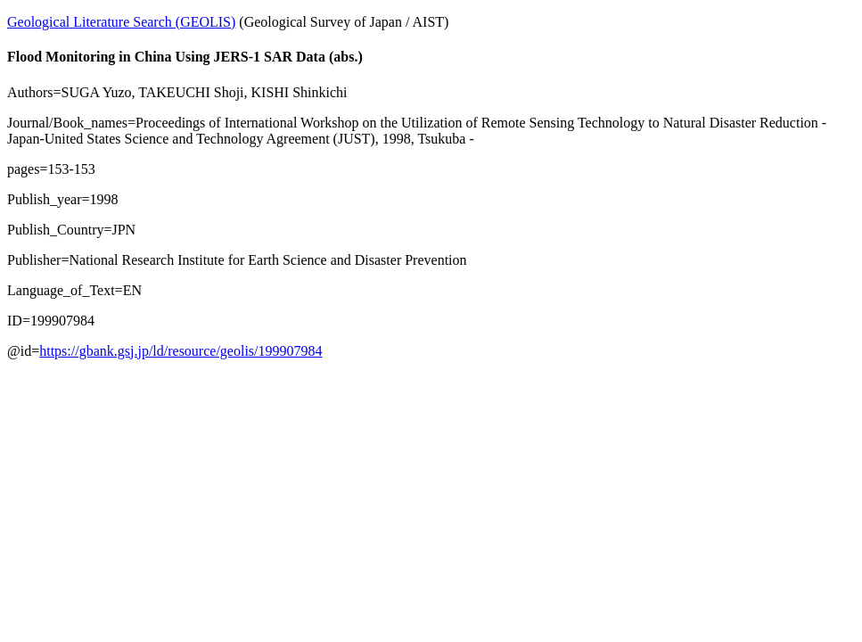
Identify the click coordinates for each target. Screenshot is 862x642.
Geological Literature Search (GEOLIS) (121, 21)
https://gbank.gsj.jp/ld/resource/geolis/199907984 (180, 350)
